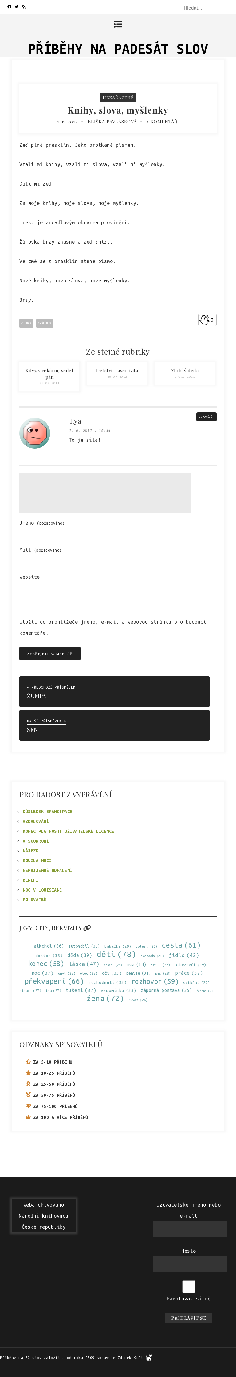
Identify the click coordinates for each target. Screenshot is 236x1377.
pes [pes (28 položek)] (163, 973)
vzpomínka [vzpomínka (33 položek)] (118, 990)
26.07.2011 (49, 383)
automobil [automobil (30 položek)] (84, 946)
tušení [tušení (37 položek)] (81, 990)
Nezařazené (118, 97)
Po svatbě (34, 899)
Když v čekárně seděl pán (49, 373)
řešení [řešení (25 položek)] (205, 991)
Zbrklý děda (185, 370)
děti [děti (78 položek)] (116, 954)
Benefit (32, 880)
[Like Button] (204, 320)
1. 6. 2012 (67, 121)
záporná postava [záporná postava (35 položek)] (166, 990)
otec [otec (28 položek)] (88, 973)
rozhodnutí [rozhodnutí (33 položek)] (107, 982)
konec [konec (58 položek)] (46, 964)
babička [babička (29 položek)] (118, 946)
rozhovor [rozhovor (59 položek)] (155, 981)
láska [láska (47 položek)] (84, 964)
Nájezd (30, 850)
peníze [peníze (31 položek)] (138, 973)
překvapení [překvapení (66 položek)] (54, 981)
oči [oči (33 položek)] (112, 973)
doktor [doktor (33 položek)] (49, 956)
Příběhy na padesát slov (118, 48)
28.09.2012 (117, 376)
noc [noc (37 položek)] (43, 973)
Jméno (42, 522)
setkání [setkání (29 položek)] (196, 982)
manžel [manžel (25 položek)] (113, 965)
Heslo (188, 1251)
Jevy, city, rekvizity (55, 928)
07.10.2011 (185, 376)
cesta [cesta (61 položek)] (181, 945)
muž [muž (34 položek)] (137, 964)
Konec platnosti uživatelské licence (68, 831)
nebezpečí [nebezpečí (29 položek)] (190, 964)
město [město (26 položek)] (161, 965)
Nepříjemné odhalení (48, 870)
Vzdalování (36, 821)
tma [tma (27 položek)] (53, 991)
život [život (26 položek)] (138, 1000)
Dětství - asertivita (117, 370)
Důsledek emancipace (48, 811)
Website (29, 577)
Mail (40, 550)
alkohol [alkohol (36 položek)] (49, 946)
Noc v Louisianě (42, 890)
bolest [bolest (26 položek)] (146, 946)
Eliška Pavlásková (112, 121)
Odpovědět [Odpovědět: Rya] (206, 417)
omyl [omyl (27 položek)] (67, 973)
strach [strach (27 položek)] (30, 991)
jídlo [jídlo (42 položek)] (184, 955)
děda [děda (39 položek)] (79, 955)
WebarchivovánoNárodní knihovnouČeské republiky (44, 1216)
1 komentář (162, 121)
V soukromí (36, 841)
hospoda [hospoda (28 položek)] (152, 956)
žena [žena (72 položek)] (105, 998)
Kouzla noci (37, 860)
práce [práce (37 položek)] (189, 973)
